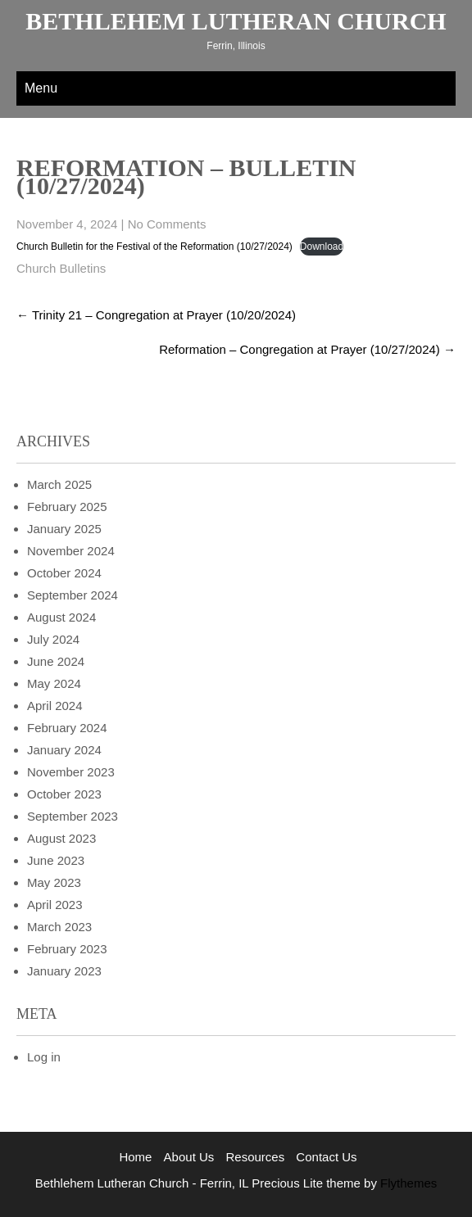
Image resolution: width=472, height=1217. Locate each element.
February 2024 (67, 728)
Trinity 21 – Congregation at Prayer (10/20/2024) (156, 315)
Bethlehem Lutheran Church (235, 20)
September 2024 (72, 595)
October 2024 (64, 573)
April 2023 (55, 905)
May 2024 (54, 683)
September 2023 (72, 816)
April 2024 (55, 706)
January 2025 (64, 529)
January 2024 (64, 750)
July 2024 (53, 639)
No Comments (167, 224)
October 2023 (64, 794)
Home (135, 1157)
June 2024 (55, 661)
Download (321, 246)
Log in (44, 1057)
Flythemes (407, 1183)
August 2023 (61, 838)
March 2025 (59, 484)
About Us (189, 1157)
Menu (41, 88)
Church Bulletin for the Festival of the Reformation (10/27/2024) (154, 246)
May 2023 (54, 882)
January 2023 (64, 971)
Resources (254, 1157)
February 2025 (67, 506)
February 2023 (67, 949)
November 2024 (71, 551)
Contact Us (326, 1157)
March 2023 (59, 927)
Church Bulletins (61, 268)
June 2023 (55, 860)
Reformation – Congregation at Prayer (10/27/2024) (307, 349)
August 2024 (61, 617)
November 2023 (71, 772)
